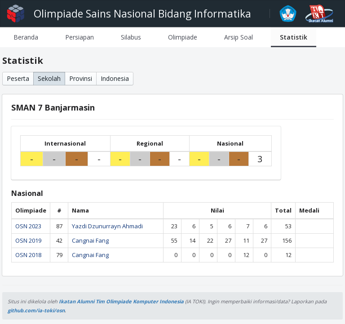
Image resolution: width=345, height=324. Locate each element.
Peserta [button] (18, 78)
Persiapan (79, 37)
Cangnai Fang (90, 240)
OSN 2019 (28, 240)
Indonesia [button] (115, 78)
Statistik (293, 37)
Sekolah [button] (49, 78)
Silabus (131, 37)
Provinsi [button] (80, 78)
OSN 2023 (28, 226)
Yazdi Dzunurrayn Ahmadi (107, 226)
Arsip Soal (238, 37)
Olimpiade (182, 37)
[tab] (25, 37)
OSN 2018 (28, 255)
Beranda (25, 37)
